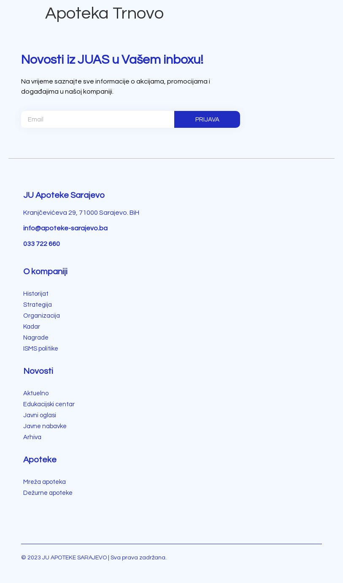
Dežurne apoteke (48, 493)
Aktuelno (36, 393)
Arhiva (32, 437)
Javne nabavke (45, 426)
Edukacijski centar (49, 404)
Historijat (36, 294)
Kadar (31, 327)
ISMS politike (40, 348)
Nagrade (36, 338)
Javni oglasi (39, 415)
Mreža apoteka (44, 482)
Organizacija (41, 316)
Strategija (37, 305)
